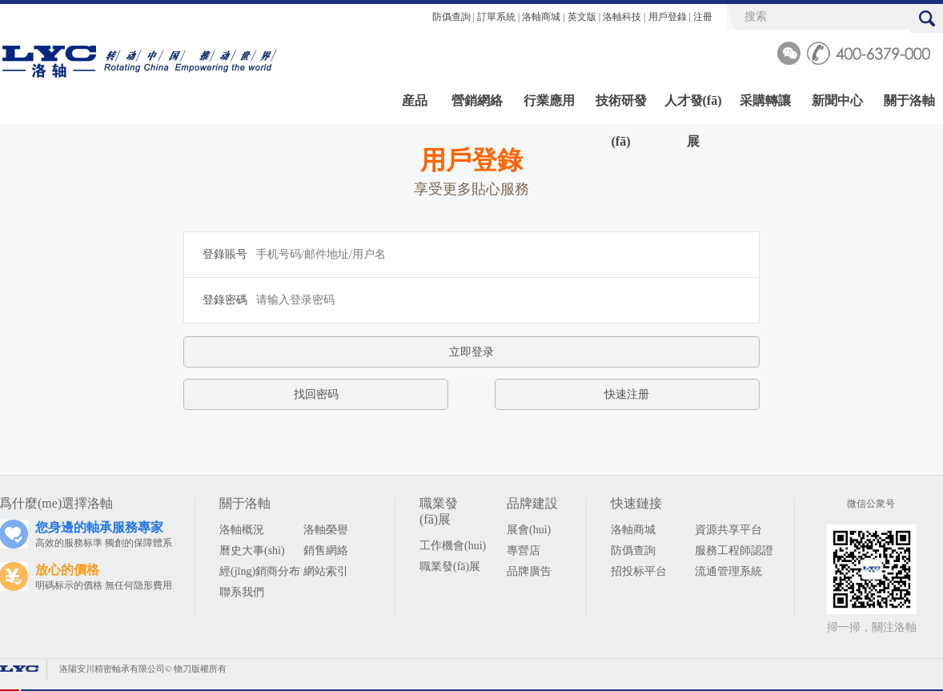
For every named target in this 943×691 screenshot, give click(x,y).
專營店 (523, 550)
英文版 (582, 16)
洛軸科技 (622, 16)
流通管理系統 (728, 571)
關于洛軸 (909, 100)
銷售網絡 (325, 550)
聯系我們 (241, 592)
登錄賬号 (225, 254)
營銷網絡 (477, 100)
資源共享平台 (728, 530)
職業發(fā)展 (449, 566)
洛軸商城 (541, 16)
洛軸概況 (241, 530)
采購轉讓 (765, 100)
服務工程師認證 (734, 550)
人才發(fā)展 (693, 107)
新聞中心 (837, 100)
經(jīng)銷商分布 (259, 571)
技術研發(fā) (621, 107)
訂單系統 (496, 16)
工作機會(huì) (452, 546)
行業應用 (549, 100)
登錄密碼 (225, 300)
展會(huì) (529, 530)
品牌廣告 (529, 571)
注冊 (702, 16)
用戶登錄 (667, 16)
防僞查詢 (451, 16)
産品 (414, 100)
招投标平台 (639, 571)
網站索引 (325, 571)
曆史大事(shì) (252, 550)
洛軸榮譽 (325, 530)
